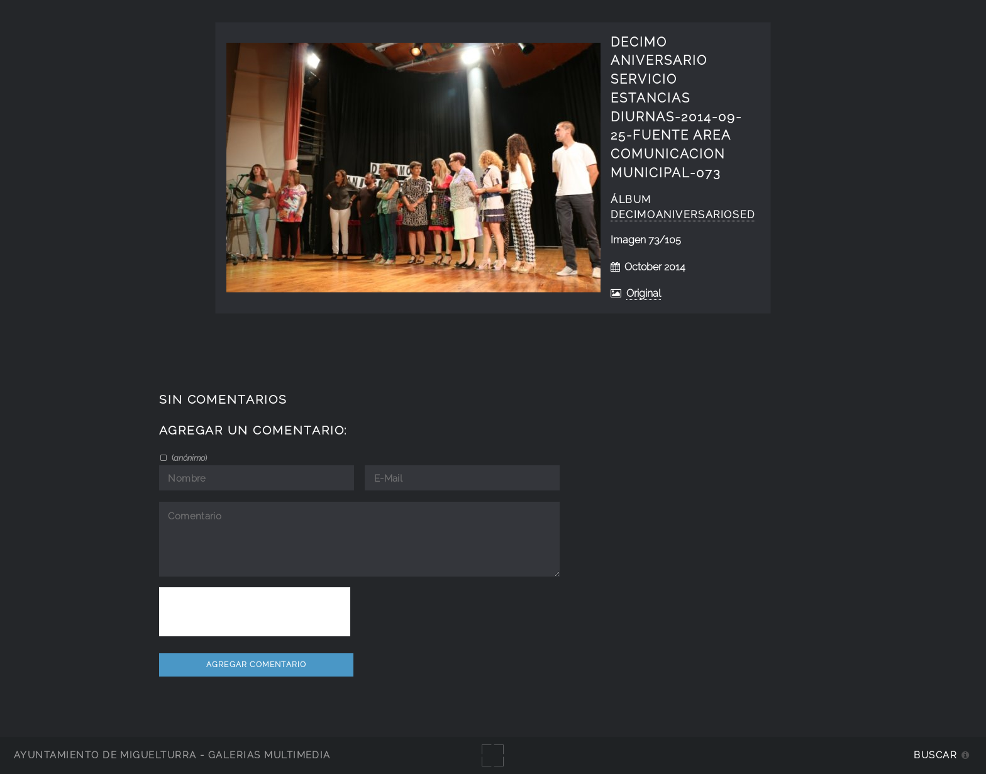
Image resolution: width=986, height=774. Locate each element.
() (188, 458)
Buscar (935, 754)
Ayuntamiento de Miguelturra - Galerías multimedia (172, 754)
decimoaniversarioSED (683, 215)
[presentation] (254, 611)
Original (643, 293)
